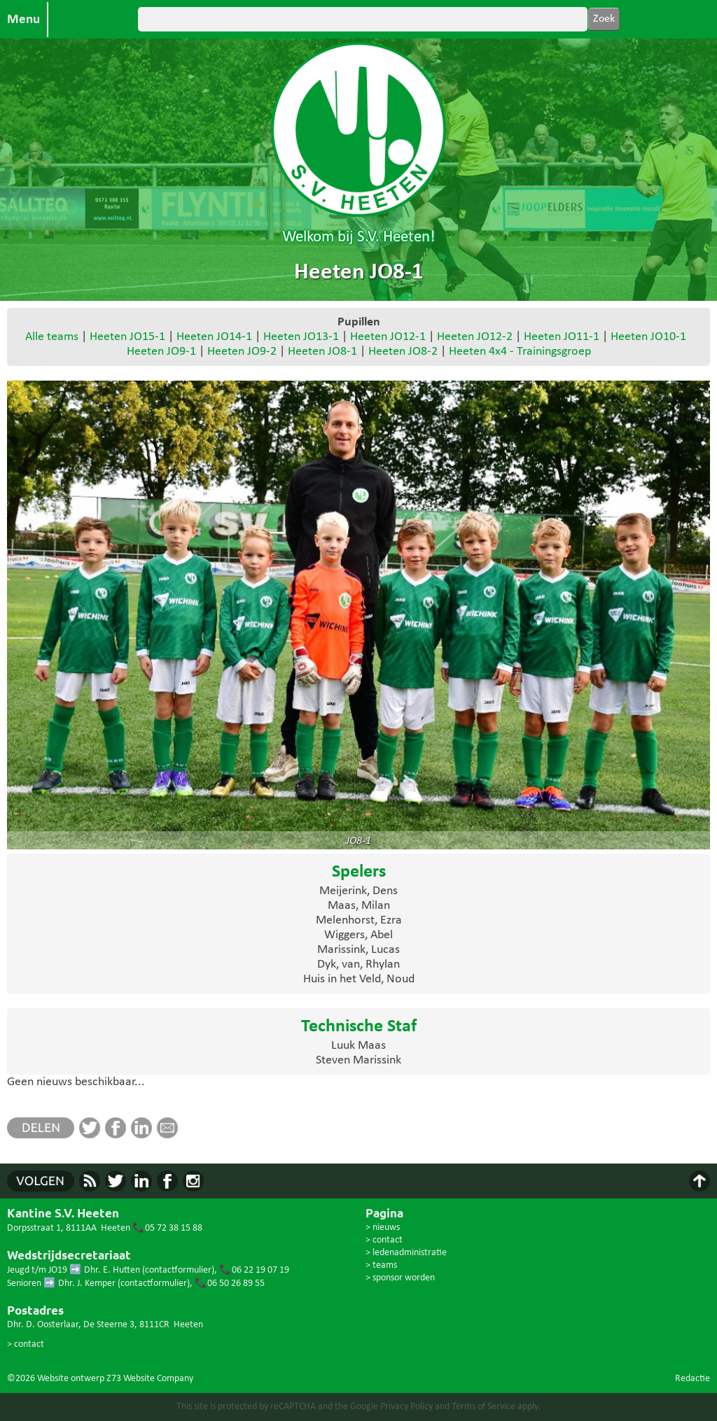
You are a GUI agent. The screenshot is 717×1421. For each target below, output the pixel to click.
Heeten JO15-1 (127, 337)
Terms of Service (483, 1406)
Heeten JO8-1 (322, 352)
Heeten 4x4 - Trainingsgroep (520, 352)
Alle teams (51, 337)
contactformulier (178, 1270)
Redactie (692, 1378)
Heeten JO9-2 (242, 352)
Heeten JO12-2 (475, 337)
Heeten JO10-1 (648, 337)
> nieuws (383, 1227)
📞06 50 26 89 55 (230, 1283)
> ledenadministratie (406, 1252)
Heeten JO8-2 (403, 352)
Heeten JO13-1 (301, 337)
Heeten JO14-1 (214, 337)
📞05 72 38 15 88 (167, 1228)
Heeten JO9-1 (161, 352)
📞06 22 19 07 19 (254, 1270)
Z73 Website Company (149, 1378)
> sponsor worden (400, 1278)
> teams (381, 1265)
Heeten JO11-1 (561, 337)
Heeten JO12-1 (388, 337)
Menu (23, 20)
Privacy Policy (406, 1406)
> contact (25, 1344)
